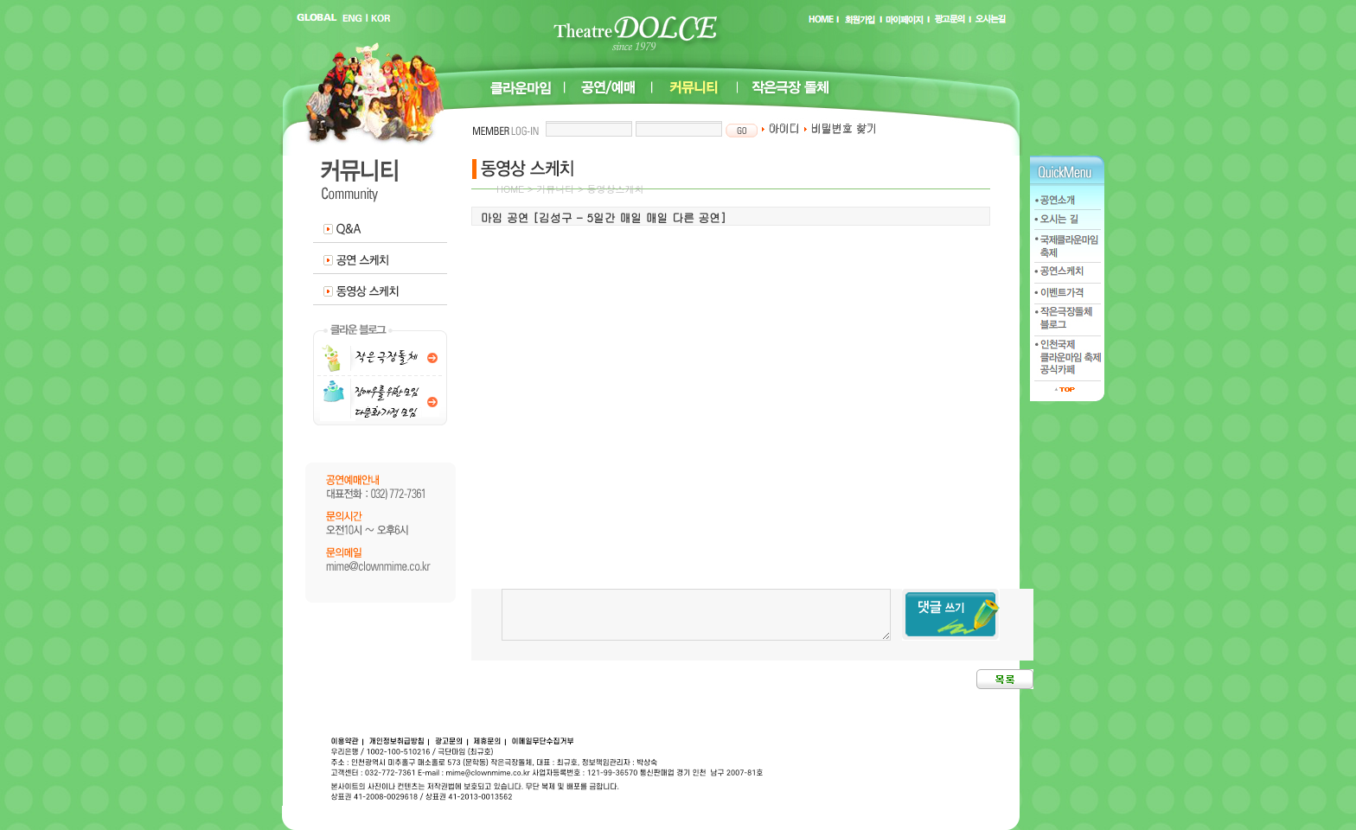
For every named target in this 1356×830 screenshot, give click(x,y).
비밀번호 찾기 (840, 128)
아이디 (780, 128)
